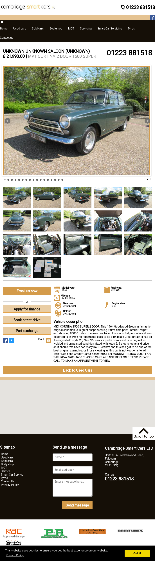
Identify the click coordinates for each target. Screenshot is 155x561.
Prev (7, 121)
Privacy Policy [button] (15, 555)
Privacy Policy (10, 485)
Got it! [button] (137, 553)
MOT (4, 467)
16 (59, 180)
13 (48, 180)
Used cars (7, 457)
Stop (150, 179)
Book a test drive (27, 320)
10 (37, 180)
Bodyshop (7, 464)
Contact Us (8, 481)
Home (4, 454)
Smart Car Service (12, 474)
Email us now (27, 291)
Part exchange (27, 331)
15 (55, 180)
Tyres (4, 478)
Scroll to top (144, 433)
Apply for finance (27, 309)
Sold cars (7, 461)
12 (44, 180)
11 (41, 180)
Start (148, 179)
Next (147, 121)
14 (51, 180)
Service (5, 471)
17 (62, 180)
